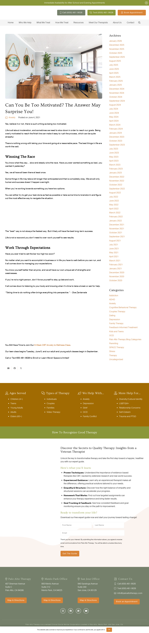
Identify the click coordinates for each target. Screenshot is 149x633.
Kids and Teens (116, 331)
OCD (111, 335)
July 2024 (113, 108)
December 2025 (116, 45)
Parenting (113, 343)
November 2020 (116, 276)
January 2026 (115, 41)
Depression (114, 319)
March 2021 (114, 260)
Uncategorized (116, 359)
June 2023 (114, 152)
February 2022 (116, 216)
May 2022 (113, 204)
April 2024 (114, 120)
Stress (112, 351)
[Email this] (8, 368)
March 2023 (114, 164)
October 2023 (115, 140)
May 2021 (113, 252)
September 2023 (117, 144)
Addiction (113, 295)
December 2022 (116, 176)
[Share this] (15, 368)
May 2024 (113, 116)
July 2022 (113, 196)
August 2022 (115, 192)
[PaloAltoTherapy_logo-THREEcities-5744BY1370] (20, 13)
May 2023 (113, 156)
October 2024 (115, 97)
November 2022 (116, 180)
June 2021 (114, 248)
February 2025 (116, 81)
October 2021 (115, 232)
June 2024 (114, 113)
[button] (139, 22)
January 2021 (115, 268)
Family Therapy (116, 323)
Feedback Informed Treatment (123, 327)
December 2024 (116, 88)
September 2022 (117, 188)
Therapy (113, 355)
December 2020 (116, 272)
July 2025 (113, 65)
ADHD (112, 299)
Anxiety (12, 117)
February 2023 (116, 168)
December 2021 (116, 224)
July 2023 (113, 148)
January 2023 (115, 172)
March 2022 (114, 212)
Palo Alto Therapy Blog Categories (125, 339)
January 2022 (115, 220)
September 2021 (117, 236)
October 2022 (115, 184)
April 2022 (114, 208)
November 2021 (116, 228)
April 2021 (114, 256)
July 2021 (113, 244)
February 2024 (116, 128)
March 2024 (114, 124)
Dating (112, 315)
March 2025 (114, 77)
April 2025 (114, 73)
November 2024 (116, 93)
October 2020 (115, 280)
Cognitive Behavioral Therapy (123, 307)
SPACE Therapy (116, 347)
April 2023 (114, 160)
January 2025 (115, 84)
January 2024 (115, 132)
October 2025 (115, 53)
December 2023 (116, 136)
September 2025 (117, 57)
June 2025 (114, 69)
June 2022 (114, 200)
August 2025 (115, 61)
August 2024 (115, 104)
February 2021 (116, 264)
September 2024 (117, 100)
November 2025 (116, 49)
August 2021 (115, 240)
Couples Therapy (117, 311)
